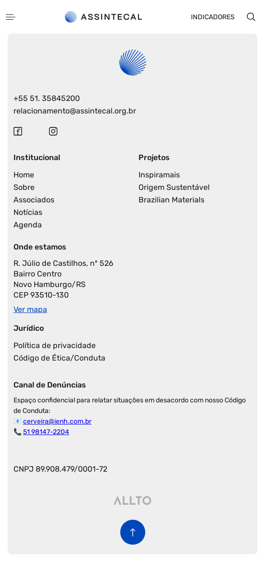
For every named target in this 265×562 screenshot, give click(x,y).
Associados (33, 199)
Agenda (27, 224)
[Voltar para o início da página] (132, 532)
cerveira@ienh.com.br (57, 421)
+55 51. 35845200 (46, 98)
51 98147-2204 (46, 432)
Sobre (24, 187)
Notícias (27, 212)
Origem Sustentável (174, 187)
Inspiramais (159, 174)
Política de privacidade (54, 345)
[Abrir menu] (10, 17)
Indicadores (213, 17)
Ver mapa (30, 309)
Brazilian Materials (171, 199)
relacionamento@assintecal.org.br (74, 110)
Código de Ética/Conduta (59, 357)
